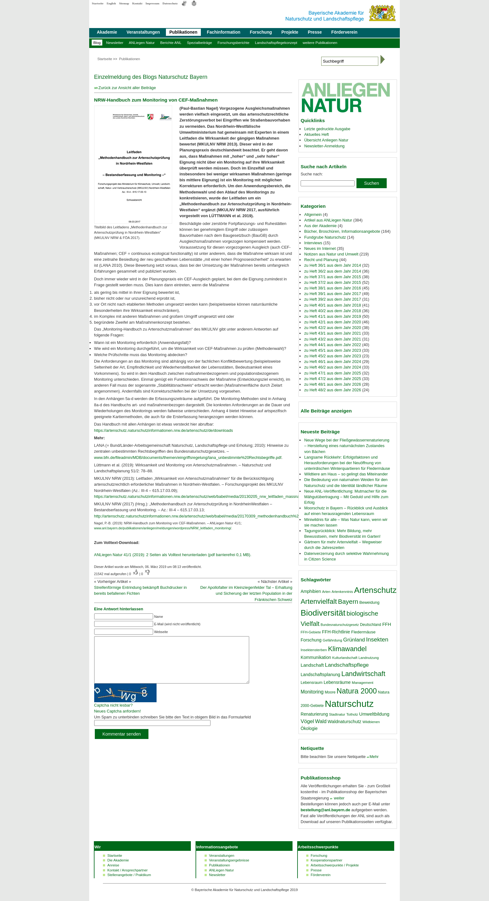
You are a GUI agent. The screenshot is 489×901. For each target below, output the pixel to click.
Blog (96, 43)
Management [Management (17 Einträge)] (362, 682)
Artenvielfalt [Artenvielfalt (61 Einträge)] (319, 601)
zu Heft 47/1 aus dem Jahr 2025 (332, 373)
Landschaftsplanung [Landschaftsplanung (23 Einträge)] (320, 674)
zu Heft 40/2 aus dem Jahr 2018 (332, 310)
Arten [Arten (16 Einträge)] (326, 592)
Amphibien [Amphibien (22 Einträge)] (311, 591)
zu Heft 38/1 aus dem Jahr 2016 (332, 288)
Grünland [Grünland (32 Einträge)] (354, 640)
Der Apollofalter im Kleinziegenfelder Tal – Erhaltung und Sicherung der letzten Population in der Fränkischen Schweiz (246, 593)
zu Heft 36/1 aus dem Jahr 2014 (332, 265)
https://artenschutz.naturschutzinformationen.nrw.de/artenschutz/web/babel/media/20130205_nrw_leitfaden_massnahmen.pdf (205, 496)
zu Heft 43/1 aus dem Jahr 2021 (332, 333)
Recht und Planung (321, 259)
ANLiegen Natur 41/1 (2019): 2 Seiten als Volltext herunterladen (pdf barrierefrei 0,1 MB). (172, 554)
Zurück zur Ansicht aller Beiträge (127, 87)
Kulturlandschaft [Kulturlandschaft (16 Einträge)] (344, 658)
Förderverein (344, 32)
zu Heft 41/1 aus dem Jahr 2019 (332, 316)
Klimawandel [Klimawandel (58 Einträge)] (347, 649)
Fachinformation (223, 32)
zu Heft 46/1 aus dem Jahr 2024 (332, 361)
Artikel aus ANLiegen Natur (328, 220)
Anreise (113, 865)
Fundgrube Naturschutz (325, 237)
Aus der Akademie (320, 225)
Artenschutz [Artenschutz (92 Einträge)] (375, 590)
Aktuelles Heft (316, 134)
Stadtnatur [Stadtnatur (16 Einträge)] (337, 714)
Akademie (107, 32)
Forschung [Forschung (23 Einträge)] (311, 639)
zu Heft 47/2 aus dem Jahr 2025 (332, 378)
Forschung (261, 32)
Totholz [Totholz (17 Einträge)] (352, 714)
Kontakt (137, 3)
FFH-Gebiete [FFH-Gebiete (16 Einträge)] (311, 632)
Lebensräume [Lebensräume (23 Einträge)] (337, 682)
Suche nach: (312, 174)
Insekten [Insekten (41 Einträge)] (377, 639)
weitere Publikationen (320, 43)
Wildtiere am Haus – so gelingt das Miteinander (346, 474)
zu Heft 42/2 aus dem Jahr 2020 (332, 327)
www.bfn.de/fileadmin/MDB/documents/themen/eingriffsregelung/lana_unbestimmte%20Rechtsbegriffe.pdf (188, 457)
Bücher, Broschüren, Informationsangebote (342, 231)
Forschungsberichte (233, 43)
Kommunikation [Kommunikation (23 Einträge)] (316, 657)
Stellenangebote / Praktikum (129, 875)
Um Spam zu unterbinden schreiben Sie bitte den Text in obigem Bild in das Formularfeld (172, 726)
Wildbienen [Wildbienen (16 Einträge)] (371, 722)
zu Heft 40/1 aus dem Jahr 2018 (332, 305)
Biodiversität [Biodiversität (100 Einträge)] (323, 612)
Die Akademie (118, 860)
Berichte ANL (171, 43)
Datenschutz (170, 3)
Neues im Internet (320, 248)
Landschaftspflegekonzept (276, 43)
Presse (315, 32)
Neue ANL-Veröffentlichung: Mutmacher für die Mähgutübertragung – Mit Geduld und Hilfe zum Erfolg (346, 497)
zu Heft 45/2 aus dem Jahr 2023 (332, 356)
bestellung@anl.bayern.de (325, 810)
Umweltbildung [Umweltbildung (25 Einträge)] (374, 714)
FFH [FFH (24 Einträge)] (386, 624)
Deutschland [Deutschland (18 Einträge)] (370, 624)
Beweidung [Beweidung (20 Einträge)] (369, 602)
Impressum (152, 3)
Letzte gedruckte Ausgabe (327, 128)
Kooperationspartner (326, 860)
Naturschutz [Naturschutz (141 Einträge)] (349, 703)
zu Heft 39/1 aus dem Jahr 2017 (332, 293)
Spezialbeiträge (199, 43)
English (111, 3)
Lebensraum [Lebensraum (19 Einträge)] (311, 682)
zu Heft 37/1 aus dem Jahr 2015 (332, 276)
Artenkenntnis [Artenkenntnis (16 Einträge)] (342, 592)
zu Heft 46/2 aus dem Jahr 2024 (332, 367)
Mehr (374, 756)
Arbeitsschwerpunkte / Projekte (335, 865)
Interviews (313, 243)
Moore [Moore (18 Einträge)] (330, 692)
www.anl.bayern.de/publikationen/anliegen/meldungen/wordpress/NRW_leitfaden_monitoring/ (162, 528)
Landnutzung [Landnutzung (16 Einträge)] (369, 658)
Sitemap (124, 3)
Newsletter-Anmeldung (324, 146)
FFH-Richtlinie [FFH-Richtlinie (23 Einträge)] (336, 631)
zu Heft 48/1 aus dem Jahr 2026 (332, 384)
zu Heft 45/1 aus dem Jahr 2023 (332, 350)
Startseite (98, 3)
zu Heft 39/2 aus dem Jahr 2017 (332, 299)
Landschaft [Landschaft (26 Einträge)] (312, 665)
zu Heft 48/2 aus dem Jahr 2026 (332, 390)
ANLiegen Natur (142, 43)
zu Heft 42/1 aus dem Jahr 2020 (332, 322)
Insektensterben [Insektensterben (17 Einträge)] (314, 650)
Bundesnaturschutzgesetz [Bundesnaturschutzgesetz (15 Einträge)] (340, 625)
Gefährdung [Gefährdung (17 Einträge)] (332, 640)
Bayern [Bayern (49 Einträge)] (348, 601)
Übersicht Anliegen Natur (326, 140)
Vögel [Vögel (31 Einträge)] (307, 721)
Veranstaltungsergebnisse (229, 860)
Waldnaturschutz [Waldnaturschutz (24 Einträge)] (344, 721)
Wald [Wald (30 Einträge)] (321, 721)
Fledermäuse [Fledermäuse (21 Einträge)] (363, 632)
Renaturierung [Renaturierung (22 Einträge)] (314, 714)
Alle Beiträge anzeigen (326, 410)
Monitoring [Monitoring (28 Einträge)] (312, 691)
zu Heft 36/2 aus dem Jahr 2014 (332, 271)
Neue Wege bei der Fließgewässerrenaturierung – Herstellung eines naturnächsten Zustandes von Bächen (346, 446)
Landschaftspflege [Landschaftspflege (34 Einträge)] (347, 665)
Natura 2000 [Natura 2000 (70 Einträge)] (356, 691)
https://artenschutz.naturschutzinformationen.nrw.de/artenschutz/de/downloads (163, 430)
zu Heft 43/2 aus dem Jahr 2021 (332, 339)
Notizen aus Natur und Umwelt (331, 254)
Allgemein (313, 214)
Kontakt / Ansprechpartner (127, 870)
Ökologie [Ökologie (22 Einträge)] (309, 728)
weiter (339, 798)
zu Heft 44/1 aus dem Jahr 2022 (332, 344)
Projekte (289, 32)
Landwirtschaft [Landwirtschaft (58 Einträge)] (363, 674)
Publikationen (183, 32)
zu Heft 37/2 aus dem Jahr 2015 (332, 282)
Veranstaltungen (143, 32)
